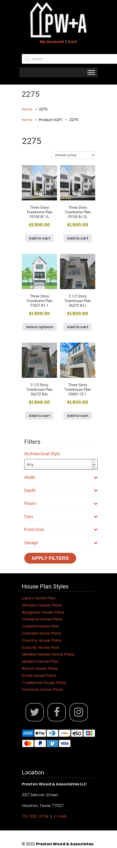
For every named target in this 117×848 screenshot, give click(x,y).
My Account (52, 41)
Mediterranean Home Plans (48, 654)
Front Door (61, 529)
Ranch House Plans (40, 668)
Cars (61, 516)
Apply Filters (50, 558)
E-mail (60, 816)
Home (27, 109)
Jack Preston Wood (58, 19)
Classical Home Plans (42, 619)
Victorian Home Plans (42, 689)
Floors (61, 503)
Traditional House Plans (44, 682)
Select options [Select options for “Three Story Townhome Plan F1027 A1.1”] (39, 327)
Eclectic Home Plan (40, 647)
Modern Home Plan (40, 661)
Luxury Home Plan (39, 598)
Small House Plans (39, 675)
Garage (61, 542)
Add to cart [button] (39, 238)
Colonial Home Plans (41, 633)
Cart (72, 41)
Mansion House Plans (42, 605)
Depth (61, 490)
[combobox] (61, 464)
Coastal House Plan (40, 626)
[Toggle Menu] (91, 72)
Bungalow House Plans (43, 612)
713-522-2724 (35, 816)
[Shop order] (73, 155)
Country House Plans (41, 640)
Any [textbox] (30, 464)
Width (61, 477)
